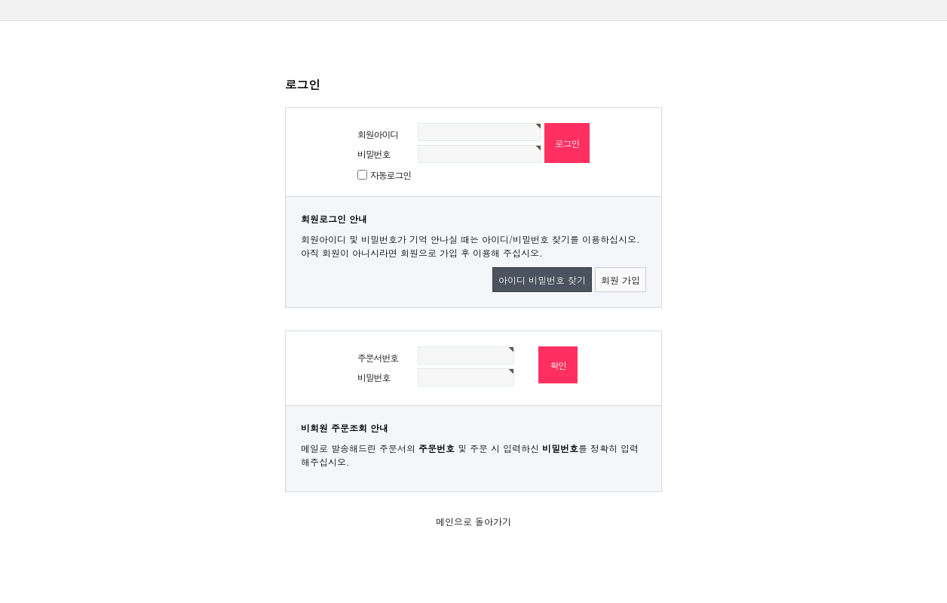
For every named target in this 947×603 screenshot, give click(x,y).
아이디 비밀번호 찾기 (542, 279)
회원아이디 (377, 134)
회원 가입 (620, 279)
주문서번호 (377, 357)
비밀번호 (373, 153)
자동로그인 (390, 174)
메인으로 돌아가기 (473, 521)
